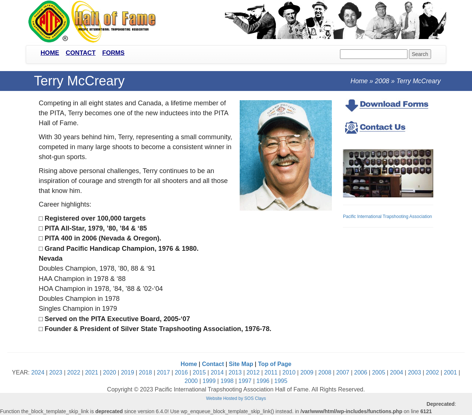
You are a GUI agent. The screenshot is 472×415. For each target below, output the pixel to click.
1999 (209, 381)
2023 (55, 372)
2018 (145, 372)
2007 (343, 372)
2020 (109, 372)
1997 (245, 381)
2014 (217, 372)
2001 (450, 372)
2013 (235, 372)
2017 (163, 372)
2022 (73, 372)
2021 (91, 372)
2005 (378, 372)
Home (50, 52)
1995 (281, 381)
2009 (306, 372)
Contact (81, 52)
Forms (113, 52)
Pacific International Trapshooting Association (387, 216)
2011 (271, 372)
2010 (289, 372)
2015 (199, 372)
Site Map (241, 364)
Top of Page (274, 364)
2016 (181, 372)
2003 (414, 372)
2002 (432, 372)
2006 (360, 372)
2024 (38, 372)
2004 (396, 372)
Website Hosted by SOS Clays (236, 398)
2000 (191, 381)
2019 (127, 372)
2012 (253, 372)
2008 (382, 81)
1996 (263, 381)
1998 (227, 381)
